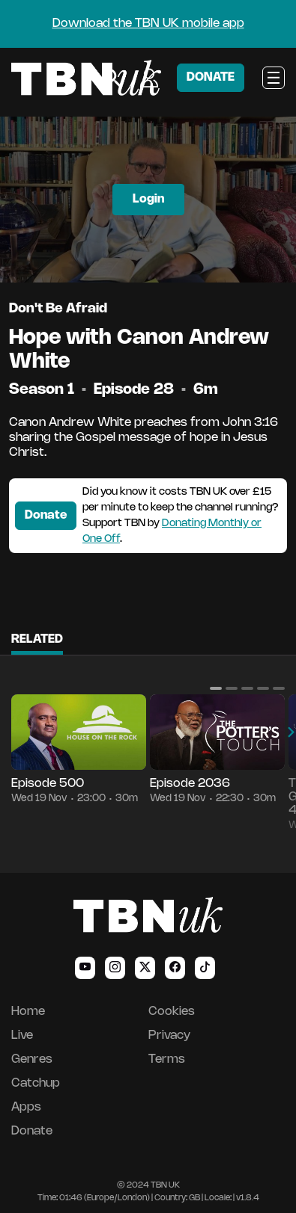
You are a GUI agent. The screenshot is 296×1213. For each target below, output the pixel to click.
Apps (26, 1107)
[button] (216, 688)
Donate (46, 515)
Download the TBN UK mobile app (148, 23)
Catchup (35, 1083)
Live (22, 1035)
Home (28, 1011)
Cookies (171, 1011)
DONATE (211, 77)
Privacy (169, 1035)
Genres (31, 1059)
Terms (166, 1059)
